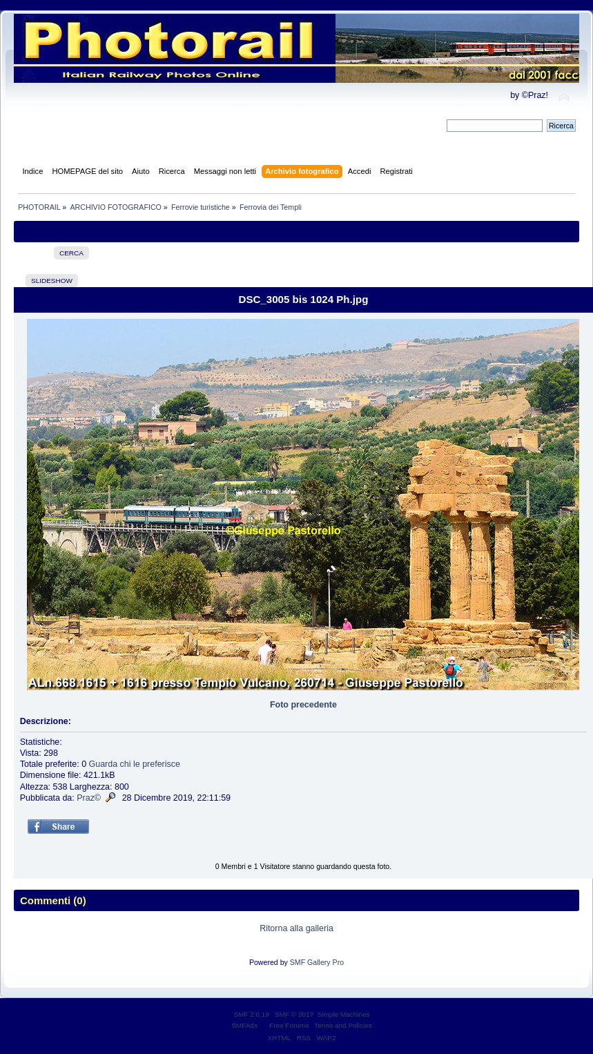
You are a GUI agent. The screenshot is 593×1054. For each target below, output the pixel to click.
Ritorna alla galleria (296, 928)
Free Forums (289, 1025)
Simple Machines (344, 1014)
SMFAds (244, 1025)
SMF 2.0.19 (251, 1014)
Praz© (89, 798)
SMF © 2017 (294, 1014)
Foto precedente (303, 705)
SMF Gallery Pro (317, 962)
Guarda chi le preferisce (134, 764)
